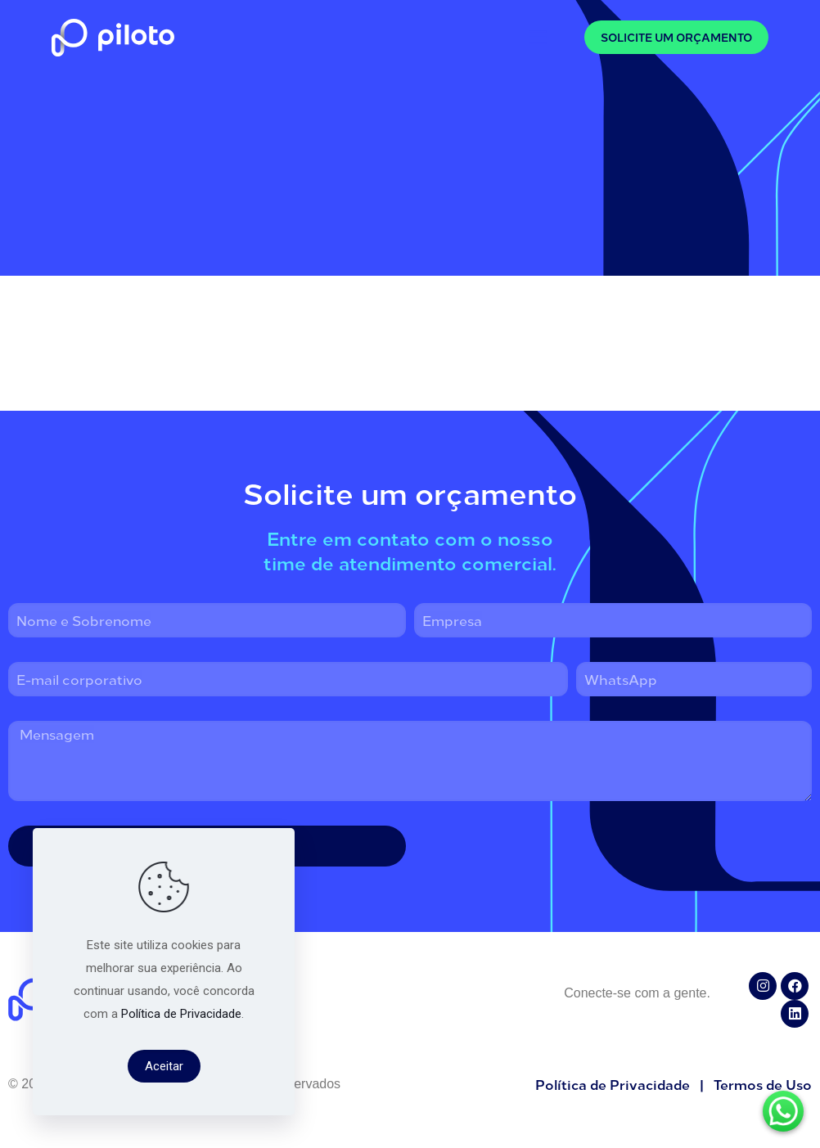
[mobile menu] (538, 37)
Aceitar (164, 1066)
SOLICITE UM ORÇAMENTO (676, 37)
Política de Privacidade (181, 1013)
